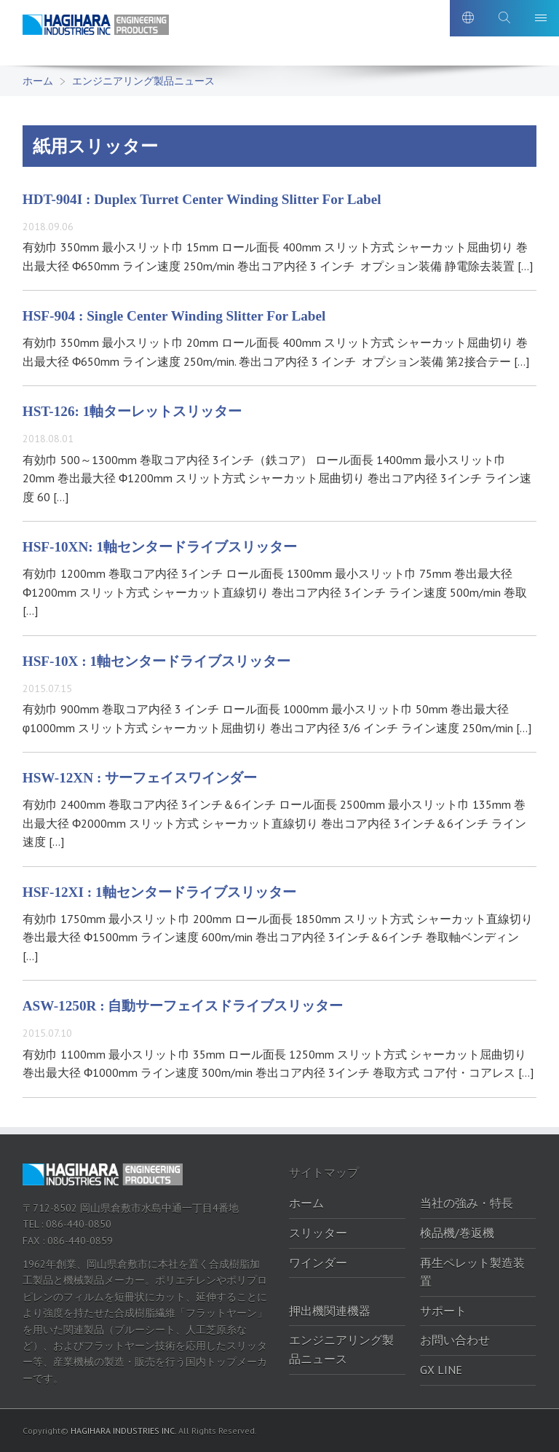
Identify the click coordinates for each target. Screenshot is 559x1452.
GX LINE (441, 1369)
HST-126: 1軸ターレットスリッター (132, 411)
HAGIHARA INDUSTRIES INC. (123, 1430)
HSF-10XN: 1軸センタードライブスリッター (160, 546)
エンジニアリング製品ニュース (143, 80)
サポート (443, 1310)
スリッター (318, 1232)
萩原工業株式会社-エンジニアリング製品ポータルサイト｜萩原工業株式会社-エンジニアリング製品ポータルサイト (106, 35)
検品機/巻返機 (457, 1232)
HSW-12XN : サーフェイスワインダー (140, 777)
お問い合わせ (455, 1340)
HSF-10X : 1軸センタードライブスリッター (156, 661)
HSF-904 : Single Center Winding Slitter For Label (174, 315)
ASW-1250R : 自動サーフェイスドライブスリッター (183, 1005)
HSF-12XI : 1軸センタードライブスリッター (159, 892)
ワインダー (318, 1262)
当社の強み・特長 (466, 1203)
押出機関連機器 (329, 1310)
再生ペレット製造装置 (472, 1272)
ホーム (38, 80)
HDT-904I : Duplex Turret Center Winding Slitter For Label (202, 199)
